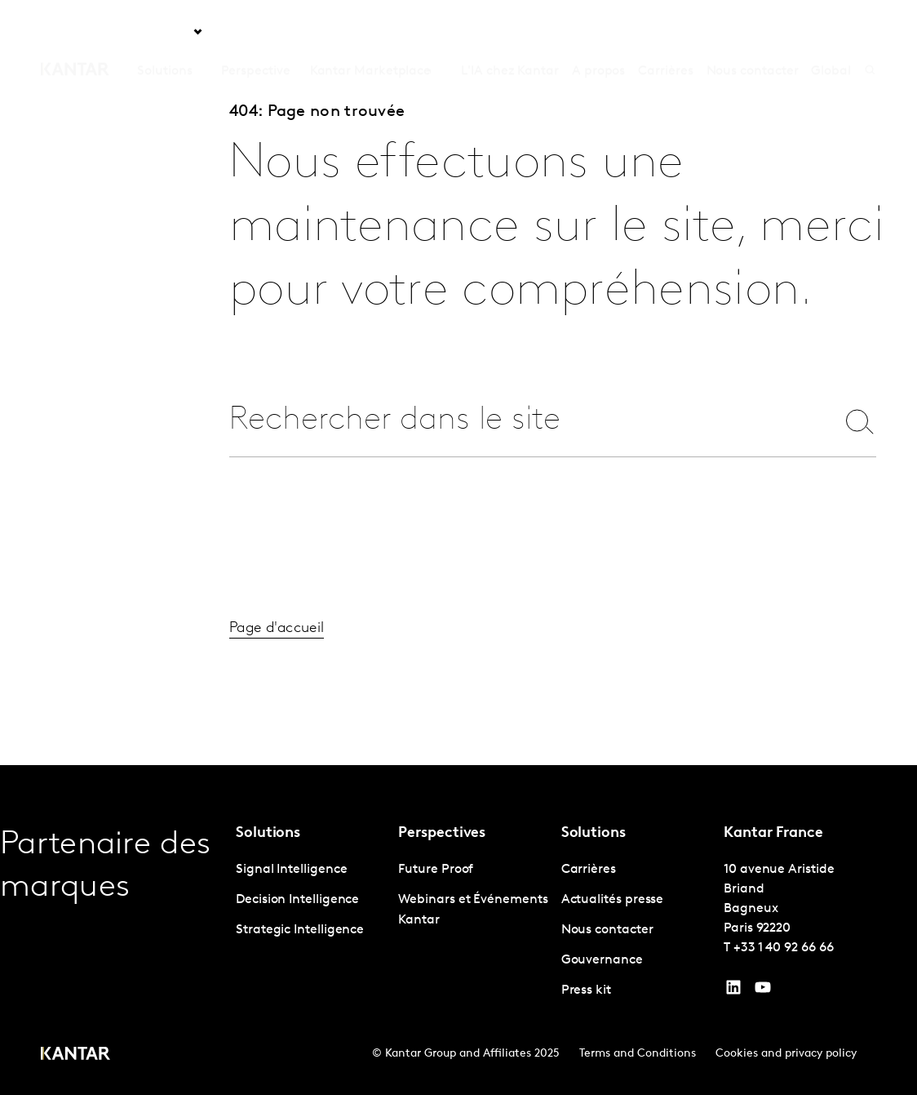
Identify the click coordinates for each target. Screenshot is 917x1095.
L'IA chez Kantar (510, 31)
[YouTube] (733, 991)
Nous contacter (753, 31)
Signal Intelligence (291, 869)
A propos (598, 31)
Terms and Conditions (637, 1054)
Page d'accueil (276, 647)
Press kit (586, 990)
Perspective (255, 31)
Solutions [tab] (164, 31)
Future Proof (435, 869)
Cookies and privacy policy (786, 1054)
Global (831, 31)
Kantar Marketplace (371, 31)
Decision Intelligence (297, 899)
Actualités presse (612, 899)
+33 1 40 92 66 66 (783, 948)
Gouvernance (602, 960)
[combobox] (525, 421)
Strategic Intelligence (300, 930)
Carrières (665, 31)
